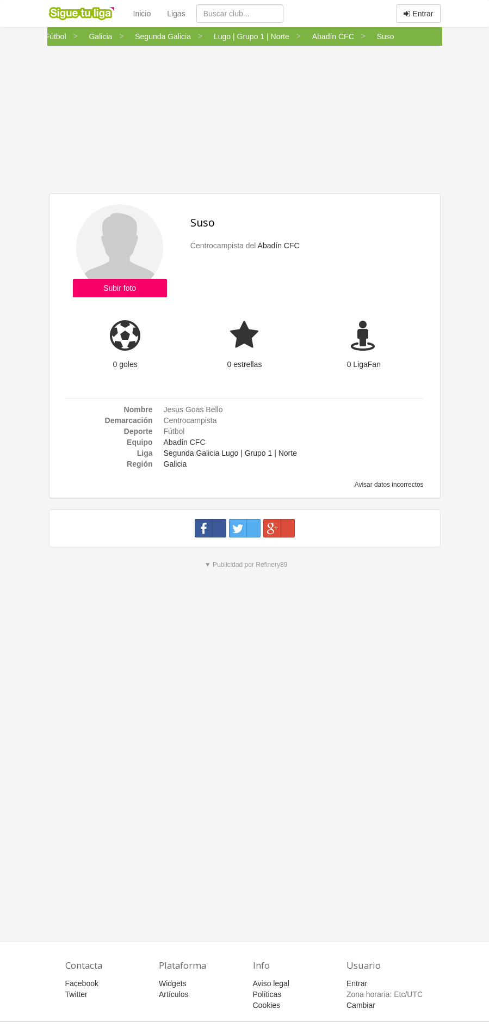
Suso (202, 222)
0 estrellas (244, 364)
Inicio (142, 13)
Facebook (81, 983)
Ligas (176, 13)
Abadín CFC (279, 245)
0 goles (125, 364)
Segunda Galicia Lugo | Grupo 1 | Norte (230, 453)
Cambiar (360, 1005)
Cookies (267, 1005)
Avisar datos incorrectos (388, 484)
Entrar (418, 13)
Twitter (76, 994)
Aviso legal (271, 983)
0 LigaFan (364, 364)
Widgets (173, 983)
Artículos (173, 994)
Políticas (267, 994)
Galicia (175, 464)
